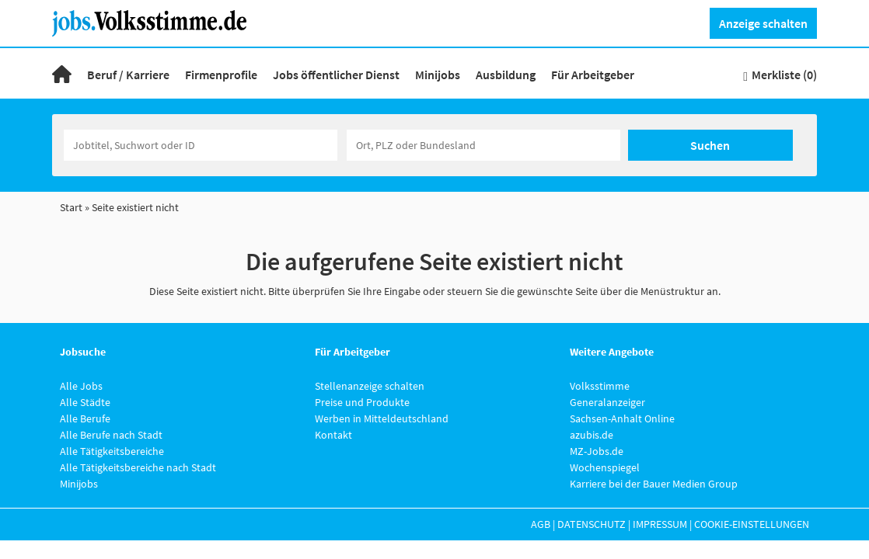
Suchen (710, 145)
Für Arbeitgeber (592, 74)
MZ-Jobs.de (596, 451)
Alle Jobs (81, 386)
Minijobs (437, 74)
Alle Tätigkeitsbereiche (112, 451)
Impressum (660, 524)
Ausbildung (506, 74)
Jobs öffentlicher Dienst (336, 74)
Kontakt (333, 435)
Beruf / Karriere (128, 74)
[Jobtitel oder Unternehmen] (200, 145)
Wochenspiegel (605, 467)
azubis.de (591, 435)
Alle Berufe (85, 418)
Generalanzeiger (607, 402)
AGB (540, 524)
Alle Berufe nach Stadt (111, 435)
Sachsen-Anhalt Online (622, 418)
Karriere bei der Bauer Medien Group (654, 484)
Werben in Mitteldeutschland (381, 418)
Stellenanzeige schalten (369, 386)
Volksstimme (600, 386)
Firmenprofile (221, 74)
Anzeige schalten (763, 23)
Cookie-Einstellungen (751, 524)
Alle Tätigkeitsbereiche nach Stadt (138, 467)
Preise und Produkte (362, 402)
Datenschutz (591, 524)
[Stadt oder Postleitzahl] (483, 145)
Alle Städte (85, 402)
